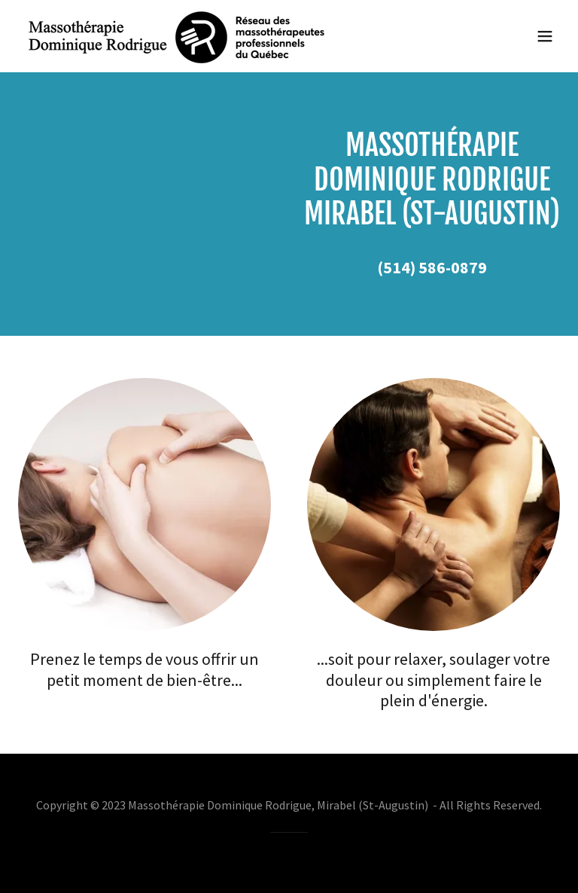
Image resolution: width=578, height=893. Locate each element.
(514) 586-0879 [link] (432, 267)
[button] (545, 36)
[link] (177, 36)
